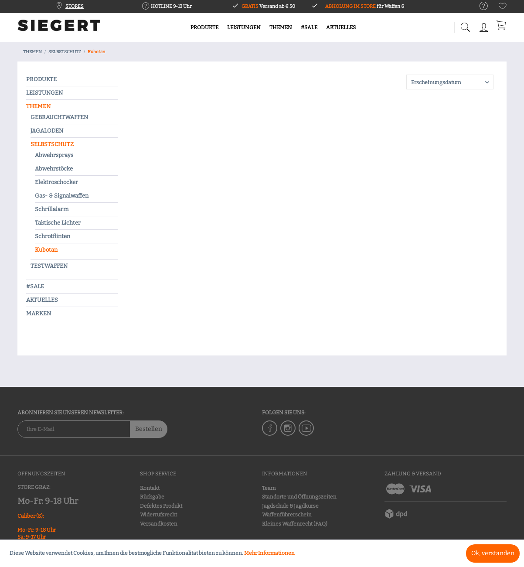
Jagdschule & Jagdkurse (290, 506)
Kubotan (46, 249)
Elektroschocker (56, 182)
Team (269, 488)
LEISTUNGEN (44, 92)
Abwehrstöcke (54, 168)
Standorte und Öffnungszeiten (299, 497)
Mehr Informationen (269, 553)
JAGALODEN (47, 130)
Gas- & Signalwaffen (61, 195)
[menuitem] (479, 6)
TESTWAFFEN (49, 266)
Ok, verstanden (492, 553)
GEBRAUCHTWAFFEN (59, 117)
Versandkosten (158, 524)
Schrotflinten (52, 236)
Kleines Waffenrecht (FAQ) (294, 524)
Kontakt (150, 488)
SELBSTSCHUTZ (52, 144)
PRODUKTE (41, 79)
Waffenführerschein (287, 515)
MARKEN (38, 313)
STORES (74, 6)
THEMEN (38, 106)
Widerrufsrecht (158, 515)
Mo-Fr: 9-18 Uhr (47, 501)
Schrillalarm (51, 209)
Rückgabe (152, 497)
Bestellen (148, 429)
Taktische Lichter (58, 222)
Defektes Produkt (161, 506)
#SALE (35, 286)
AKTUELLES (42, 300)
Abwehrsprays (54, 155)
